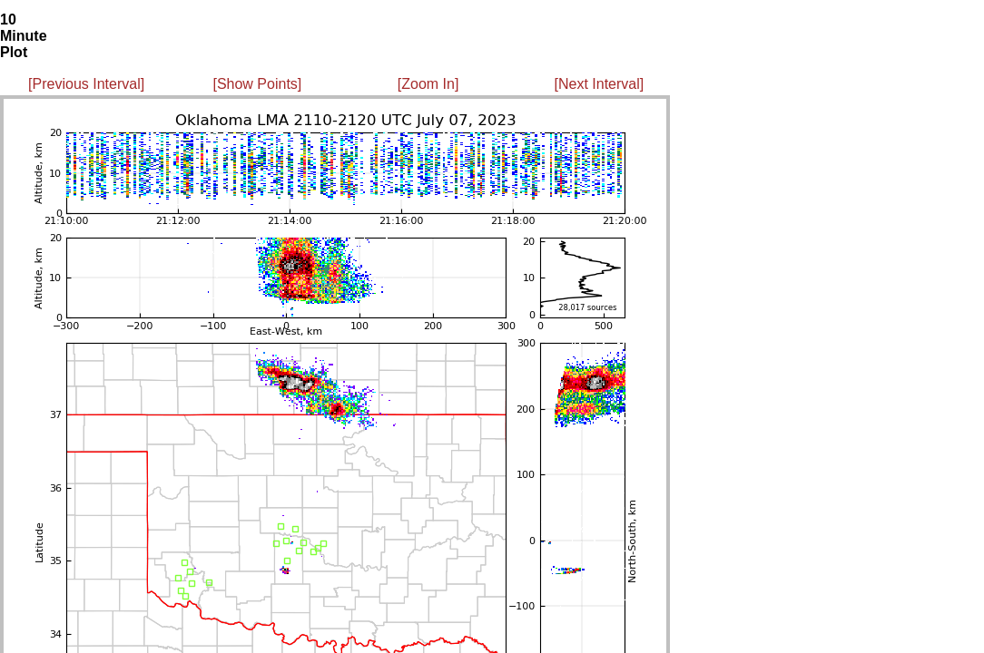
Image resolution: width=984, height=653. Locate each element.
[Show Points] (256, 84)
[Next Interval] (600, 84)
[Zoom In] (428, 84)
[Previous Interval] (86, 84)
